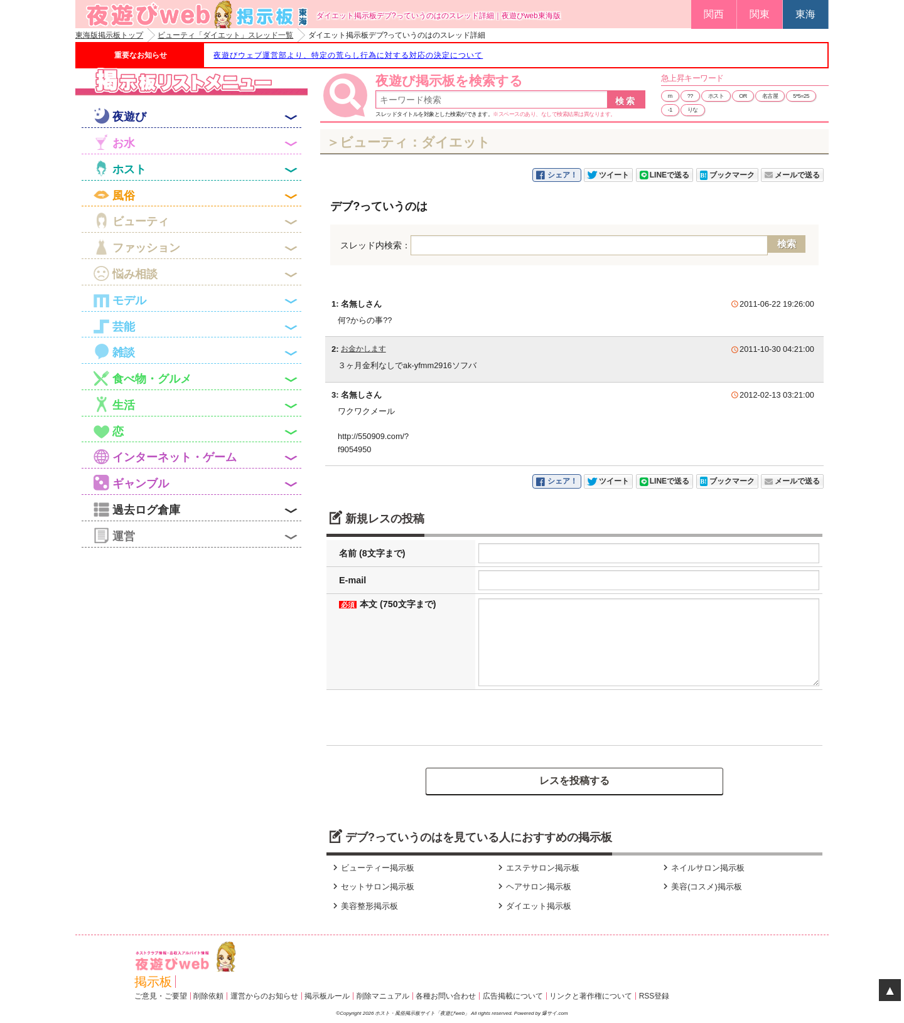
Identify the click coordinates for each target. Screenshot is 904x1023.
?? (690, 96)
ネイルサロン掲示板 (702, 867)
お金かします (363, 348)
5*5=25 (801, 96)
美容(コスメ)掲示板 (701, 886)
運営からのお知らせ (264, 996)
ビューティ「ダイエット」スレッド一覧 (225, 35)
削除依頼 (208, 996)
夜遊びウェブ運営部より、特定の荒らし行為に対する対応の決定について (348, 55)
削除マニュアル (383, 996)
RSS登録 (654, 996)
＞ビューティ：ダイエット (408, 142)
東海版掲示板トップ (109, 35)
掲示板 (153, 982)
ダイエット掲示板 (533, 906)
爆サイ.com (555, 1013)
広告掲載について (513, 996)
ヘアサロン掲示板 (533, 886)
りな (692, 110)
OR (743, 96)
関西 (714, 14)
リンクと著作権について (590, 996)
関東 (760, 14)
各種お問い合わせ (446, 996)
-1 (670, 110)
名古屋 (770, 96)
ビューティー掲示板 (372, 867)
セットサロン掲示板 (372, 886)
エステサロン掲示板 (537, 867)
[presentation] (425, 717)
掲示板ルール (327, 996)
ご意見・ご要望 (160, 996)
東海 (805, 14)
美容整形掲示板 (364, 906)
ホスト (716, 96)
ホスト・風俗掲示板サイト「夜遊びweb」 (422, 1013)
